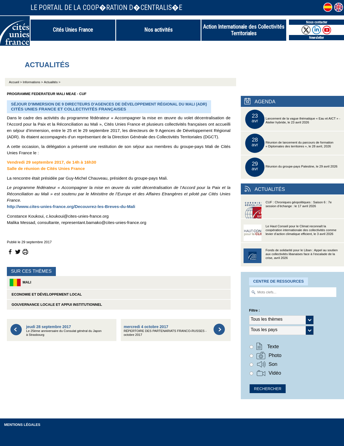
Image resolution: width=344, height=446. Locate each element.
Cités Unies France (73, 29)
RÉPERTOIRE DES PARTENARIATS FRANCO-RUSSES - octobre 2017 (165, 330)
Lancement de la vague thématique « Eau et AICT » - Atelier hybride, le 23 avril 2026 (292, 119)
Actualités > (52, 82)
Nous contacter (316, 22)
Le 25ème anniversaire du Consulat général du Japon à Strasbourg (64, 330)
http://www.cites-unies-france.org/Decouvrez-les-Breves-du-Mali (71, 206)
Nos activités (158, 29)
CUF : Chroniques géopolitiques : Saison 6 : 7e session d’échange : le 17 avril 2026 (288, 209)
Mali (20, 282)
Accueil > (16, 82)
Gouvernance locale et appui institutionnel (56, 304)
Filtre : (254, 310)
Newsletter (316, 38)
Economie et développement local (46, 294)
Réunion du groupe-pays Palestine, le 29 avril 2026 (291, 167)
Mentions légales (22, 425)
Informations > (33, 82)
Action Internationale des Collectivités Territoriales (243, 30)
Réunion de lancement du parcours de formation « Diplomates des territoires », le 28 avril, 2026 (289, 143)
